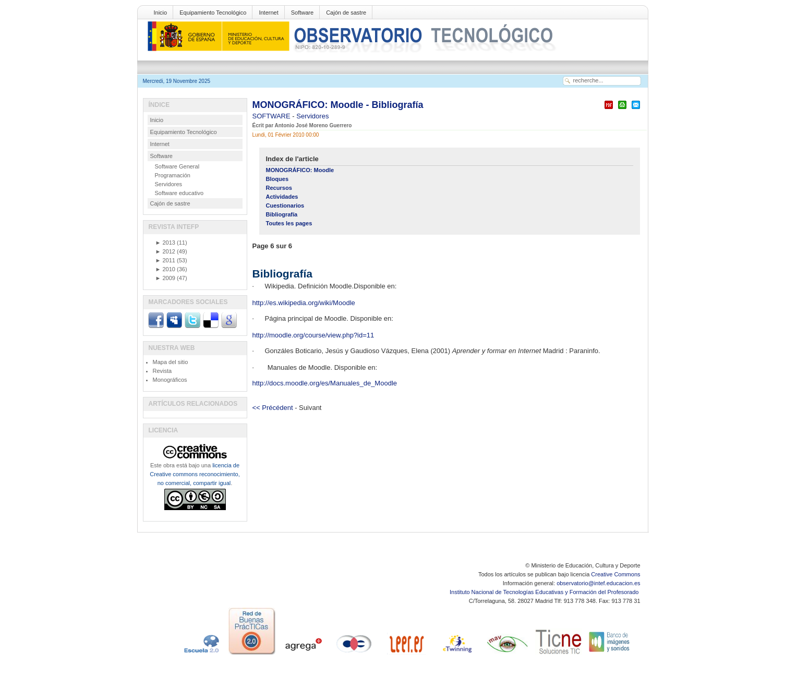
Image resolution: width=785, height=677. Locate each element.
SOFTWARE (272, 116)
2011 (165, 260)
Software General (177, 166)
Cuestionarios (285, 205)
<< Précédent (272, 408)
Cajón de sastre (346, 12)
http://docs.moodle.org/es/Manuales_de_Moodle (324, 383)
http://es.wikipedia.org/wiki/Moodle (303, 303)
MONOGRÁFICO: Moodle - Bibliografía (338, 105)
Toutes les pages (289, 223)
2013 (165, 242)
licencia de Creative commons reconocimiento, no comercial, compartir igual (194, 474)
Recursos (279, 188)
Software (302, 12)
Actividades (282, 197)
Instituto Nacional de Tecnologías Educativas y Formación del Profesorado (545, 592)
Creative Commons (615, 574)
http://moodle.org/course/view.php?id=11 (313, 335)
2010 (165, 269)
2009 (165, 278)
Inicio (160, 12)
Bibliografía (282, 214)
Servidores (312, 116)
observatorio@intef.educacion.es (598, 583)
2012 (165, 251)
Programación (172, 175)
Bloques (277, 179)
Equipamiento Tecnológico (212, 12)
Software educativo (179, 193)
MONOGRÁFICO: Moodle (300, 170)
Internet (268, 12)
